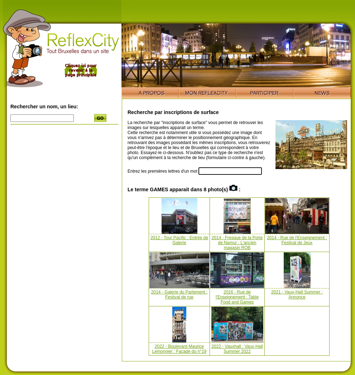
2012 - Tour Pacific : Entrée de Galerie (179, 240)
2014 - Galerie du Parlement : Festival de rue (179, 295)
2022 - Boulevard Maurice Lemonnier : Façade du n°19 (179, 349)
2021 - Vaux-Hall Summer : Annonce (297, 295)
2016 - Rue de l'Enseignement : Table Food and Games (237, 297)
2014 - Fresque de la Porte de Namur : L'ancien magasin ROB (237, 242)
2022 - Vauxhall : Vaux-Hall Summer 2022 (237, 349)
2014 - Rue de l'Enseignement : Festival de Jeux (297, 240)
